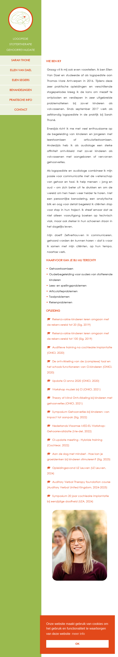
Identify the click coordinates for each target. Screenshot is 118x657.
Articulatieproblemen (63, 291)
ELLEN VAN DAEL (20, 70)
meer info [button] (78, 633)
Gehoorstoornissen (61, 268)
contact (20, 109)
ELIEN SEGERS (20, 80)
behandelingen (21, 90)
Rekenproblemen (60, 302)
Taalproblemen (59, 296)
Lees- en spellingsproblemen (68, 285)
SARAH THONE (20, 60)
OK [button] (77, 643)
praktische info (20, 100)
